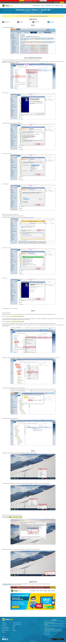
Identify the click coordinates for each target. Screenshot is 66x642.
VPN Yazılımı (4, 624)
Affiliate (3, 632)
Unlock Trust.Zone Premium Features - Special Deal (53, 629)
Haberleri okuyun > (47, 633)
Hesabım (62, 2)
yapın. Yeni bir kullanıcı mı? (35, 16)
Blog (14, 627)
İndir (53, 5)
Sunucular (57, 5)
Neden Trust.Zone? (36, 5)
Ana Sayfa (4, 622)
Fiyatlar (42, 5)
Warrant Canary (5, 630)
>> (43, 0)
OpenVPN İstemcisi (10, 27)
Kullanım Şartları (5, 627)
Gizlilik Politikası (5, 628)
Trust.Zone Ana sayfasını (6, 583)
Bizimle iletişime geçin (17, 624)
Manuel (14, 630)
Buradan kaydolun (44, 16)
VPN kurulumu (48, 5)
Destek (62, 5)
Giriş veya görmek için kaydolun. (18, 316)
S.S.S (14, 628)
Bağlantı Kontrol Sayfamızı (8, 584)
